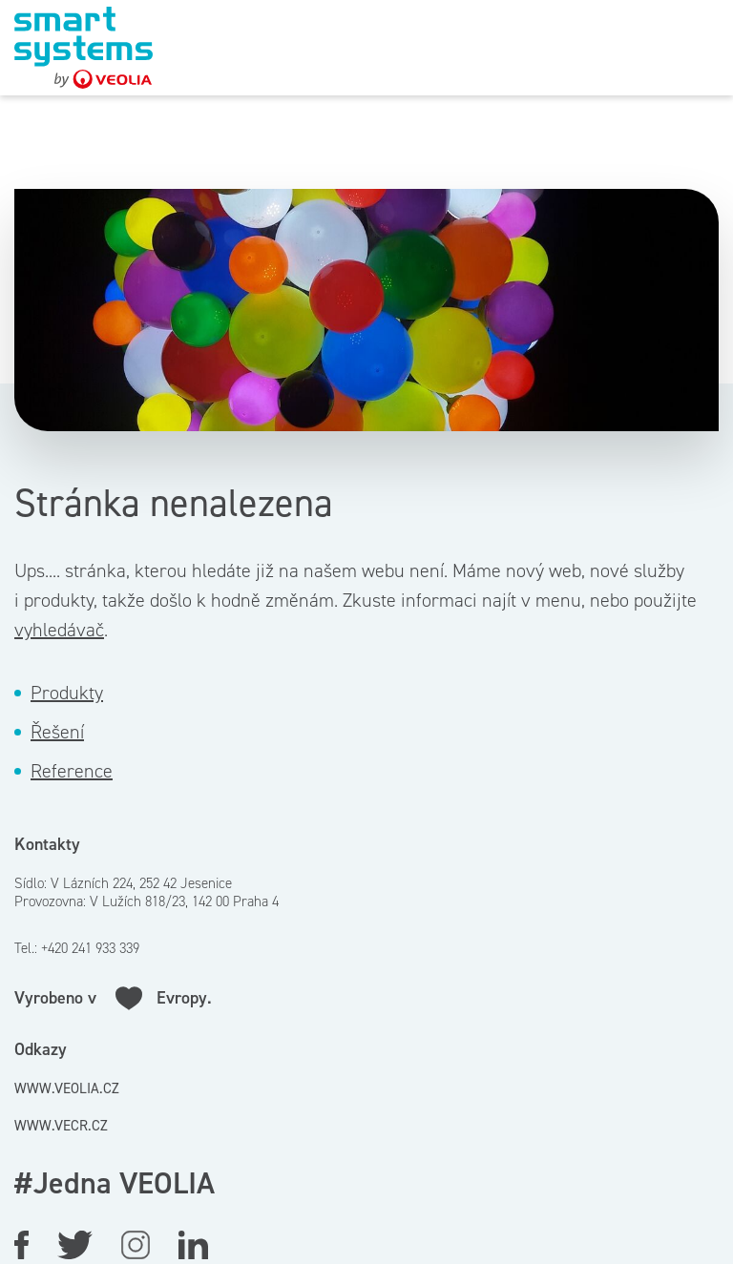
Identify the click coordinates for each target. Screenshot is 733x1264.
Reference (72, 770)
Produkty (67, 692)
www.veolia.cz (66, 1088)
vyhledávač (59, 629)
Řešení (57, 731)
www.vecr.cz (61, 1125)
